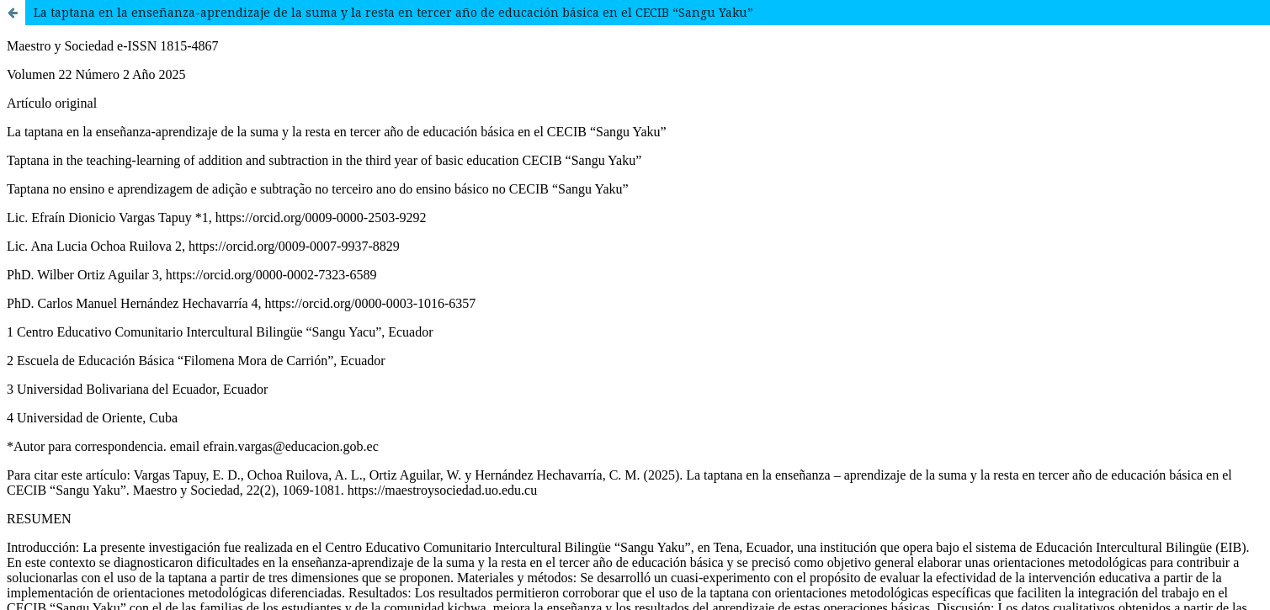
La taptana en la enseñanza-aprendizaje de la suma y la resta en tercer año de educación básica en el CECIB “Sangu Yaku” (393, 12)
